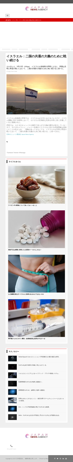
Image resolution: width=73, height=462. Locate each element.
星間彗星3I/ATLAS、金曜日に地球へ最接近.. (31, 390)
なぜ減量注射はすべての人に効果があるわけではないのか (26, 294)
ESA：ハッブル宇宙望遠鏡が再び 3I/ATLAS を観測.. (34, 407)
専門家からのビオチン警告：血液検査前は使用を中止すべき (26, 338)
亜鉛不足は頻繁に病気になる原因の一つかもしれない (24, 250)
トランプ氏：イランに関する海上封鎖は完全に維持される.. (27, 20)
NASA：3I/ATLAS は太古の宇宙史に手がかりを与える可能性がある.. (39, 415)
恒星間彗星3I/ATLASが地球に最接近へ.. (30, 382)
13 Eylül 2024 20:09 (11, 71)
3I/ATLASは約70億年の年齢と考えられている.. (32, 365)
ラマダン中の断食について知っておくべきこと (22, 205)
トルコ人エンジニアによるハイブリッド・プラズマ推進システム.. (38, 373)
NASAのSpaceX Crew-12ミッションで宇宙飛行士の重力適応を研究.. (38, 357)
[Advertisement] (37, 34)
